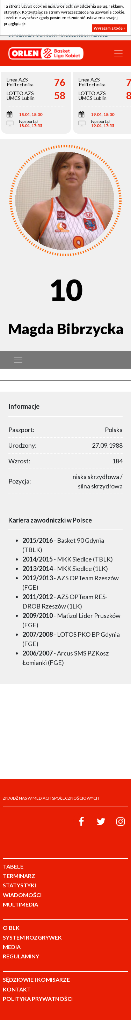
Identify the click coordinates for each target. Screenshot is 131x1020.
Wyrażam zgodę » (109, 28)
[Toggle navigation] (118, 53)
